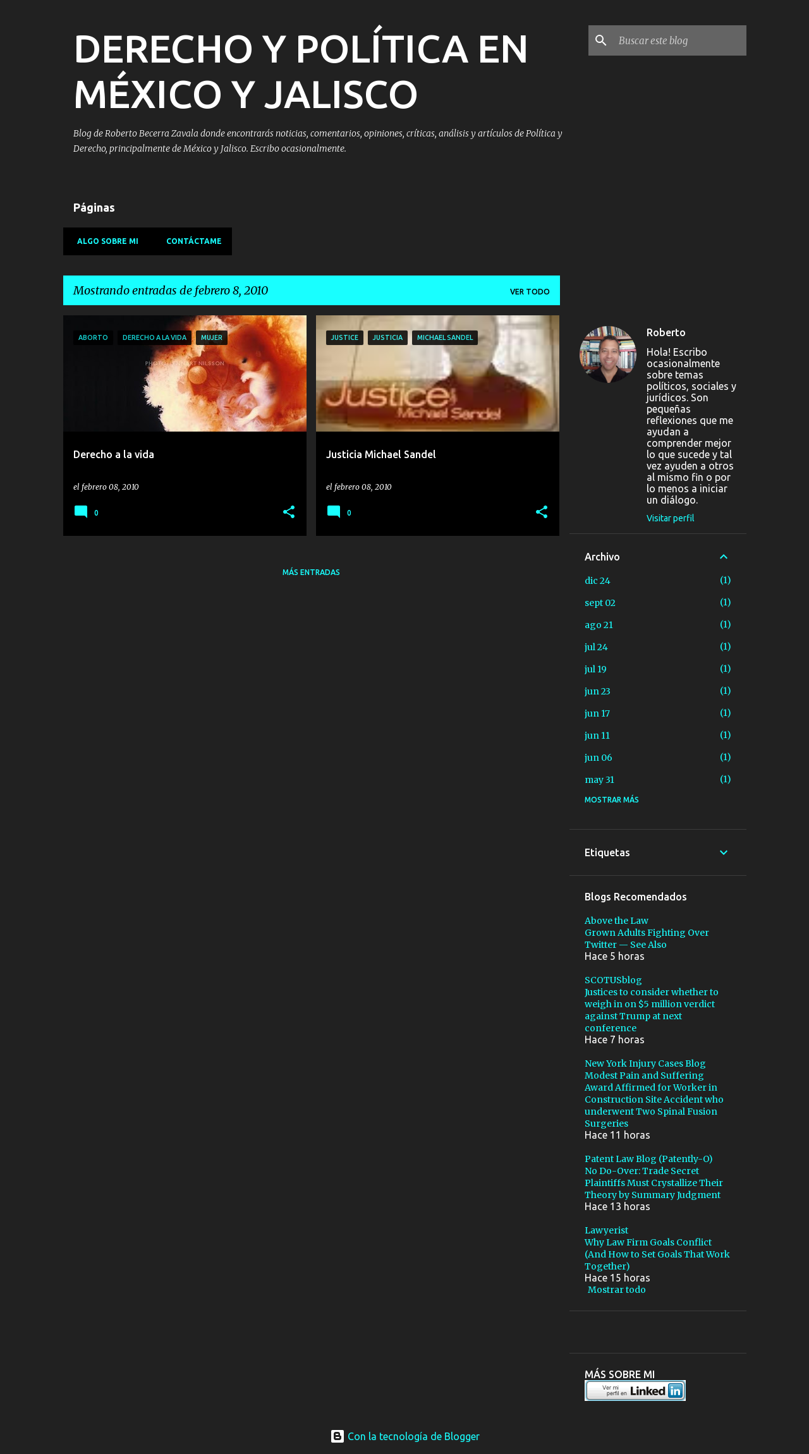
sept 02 (600, 603)
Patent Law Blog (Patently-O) (649, 1159)
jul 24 (596, 647)
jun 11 (597, 735)
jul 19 (596, 669)
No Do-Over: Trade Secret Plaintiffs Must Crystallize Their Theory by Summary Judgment (654, 1183)
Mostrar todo (617, 1289)
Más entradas (311, 572)
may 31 (599, 779)
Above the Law (616, 920)
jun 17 (597, 713)
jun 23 (598, 691)
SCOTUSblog (613, 980)
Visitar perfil (671, 518)
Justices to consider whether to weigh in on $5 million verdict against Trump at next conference (652, 1010)
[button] (288, 512)
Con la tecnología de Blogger (405, 1436)
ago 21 (599, 625)
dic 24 (598, 580)
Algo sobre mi (104, 241)
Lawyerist (606, 1230)
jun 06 (598, 757)
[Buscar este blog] (680, 40)
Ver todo (530, 292)
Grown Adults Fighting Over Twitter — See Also (647, 938)
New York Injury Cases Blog (645, 1063)
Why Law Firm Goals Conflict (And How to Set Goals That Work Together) (657, 1254)
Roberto (666, 332)
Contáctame (190, 241)
